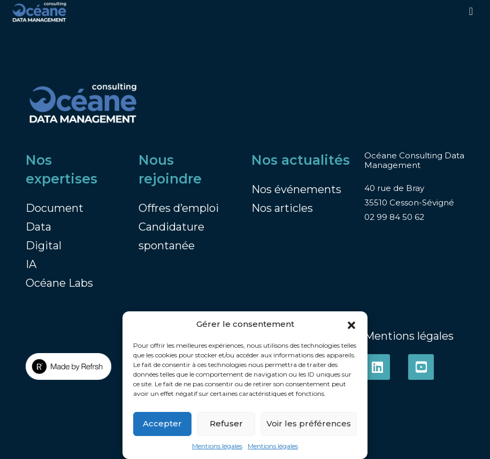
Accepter (162, 423)
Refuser (226, 423)
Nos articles (282, 208)
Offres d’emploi (179, 208)
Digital (44, 245)
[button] (351, 324)
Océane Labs (59, 283)
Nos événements (296, 189)
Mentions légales (217, 446)
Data (38, 226)
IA (31, 264)
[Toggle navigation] (471, 11)
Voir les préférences (308, 423)
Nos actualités (300, 160)
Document (54, 208)
